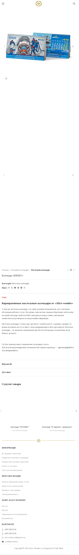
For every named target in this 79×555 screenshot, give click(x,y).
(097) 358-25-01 (10, 533)
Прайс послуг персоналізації (12, 486)
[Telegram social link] (21, 288)
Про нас (5, 506)
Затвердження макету (10, 494)
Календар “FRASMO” (20, 427)
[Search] (74, 3)
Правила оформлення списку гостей (15, 482)
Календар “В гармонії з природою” (57, 427)
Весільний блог (7, 518)
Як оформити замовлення (11, 454)
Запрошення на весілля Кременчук (14, 514)
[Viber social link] (24, 288)
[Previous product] (68, 270)
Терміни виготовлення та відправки (15, 458)
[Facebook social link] (8, 288)
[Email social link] (15, 288)
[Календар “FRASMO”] (20, 406)
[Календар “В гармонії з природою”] (57, 406)
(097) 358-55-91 (10, 529)
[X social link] (11, 288)
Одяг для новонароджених (12, 470)
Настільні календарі (40, 270)
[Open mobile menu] (3, 3)
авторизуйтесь (11, 350)
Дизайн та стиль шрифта (11, 490)
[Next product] (73, 270)
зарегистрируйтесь (66, 347)
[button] (4, 46)
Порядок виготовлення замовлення (15, 462)
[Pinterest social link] (18, 288)
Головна (5, 270)
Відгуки (5, 510)
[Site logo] (39, 3)
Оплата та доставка (9, 466)
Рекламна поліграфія (20, 270)
